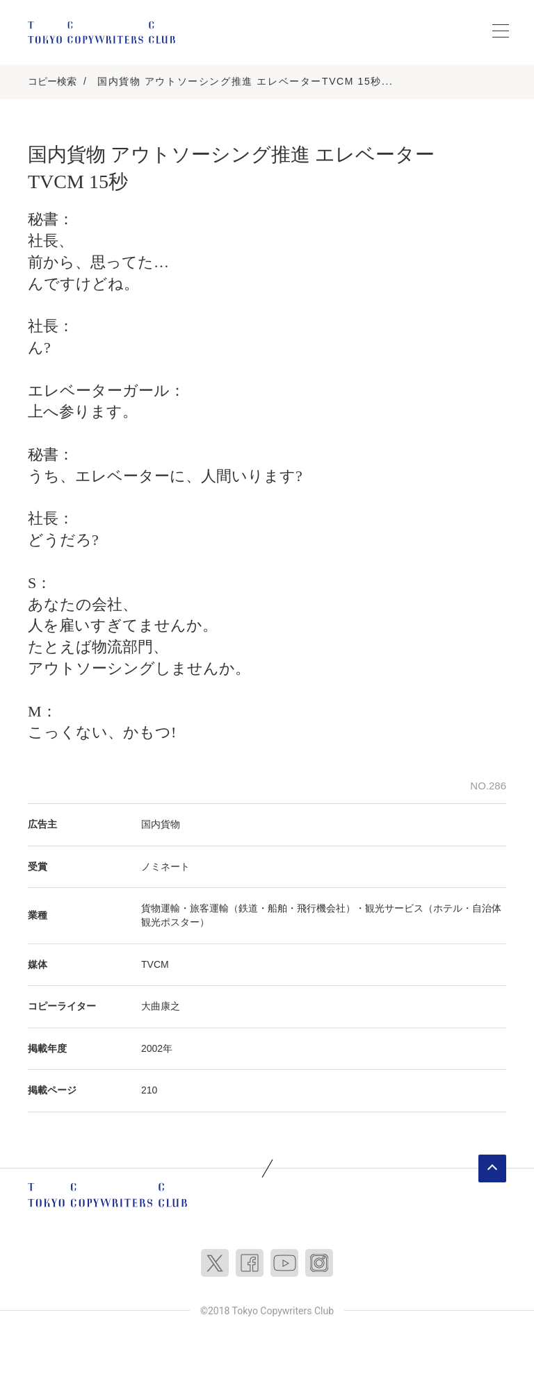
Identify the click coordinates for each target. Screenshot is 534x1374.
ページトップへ (492, 1168)
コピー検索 (52, 81)
